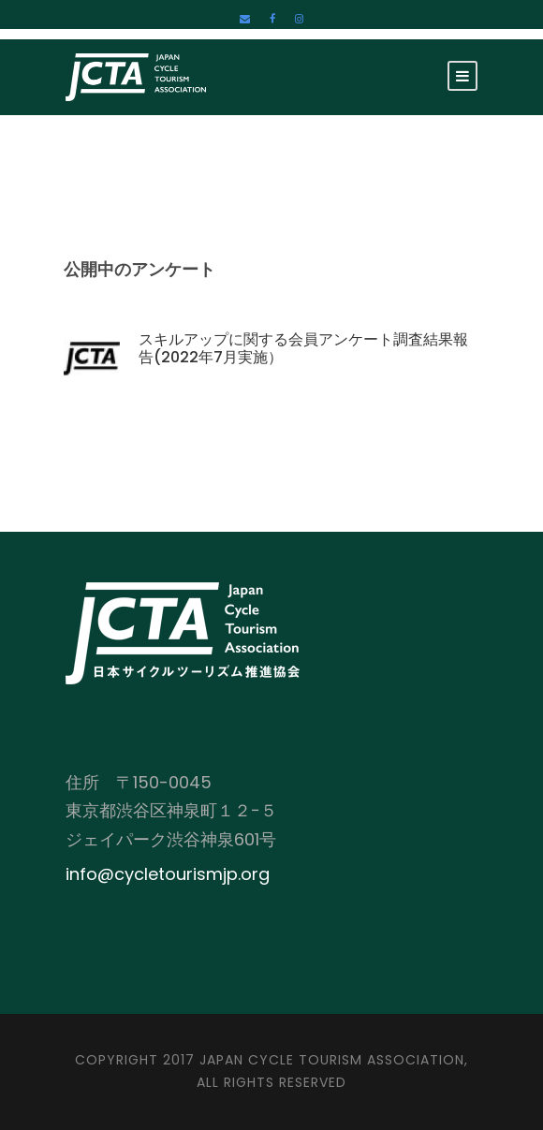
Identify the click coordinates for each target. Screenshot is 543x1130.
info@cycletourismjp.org (168, 874)
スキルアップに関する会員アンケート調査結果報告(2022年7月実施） (303, 348)
